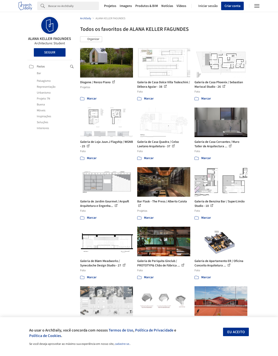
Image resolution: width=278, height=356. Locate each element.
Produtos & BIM (146, 6)
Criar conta (232, 6)
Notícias (167, 6)
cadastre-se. (122, 344)
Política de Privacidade (154, 330)
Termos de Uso (121, 330)
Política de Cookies (45, 335)
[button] (91, 39)
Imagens (126, 6)
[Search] (73, 6)
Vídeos (181, 6)
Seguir (49, 52)
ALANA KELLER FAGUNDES (49, 38)
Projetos (110, 6)
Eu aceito (236, 332)
